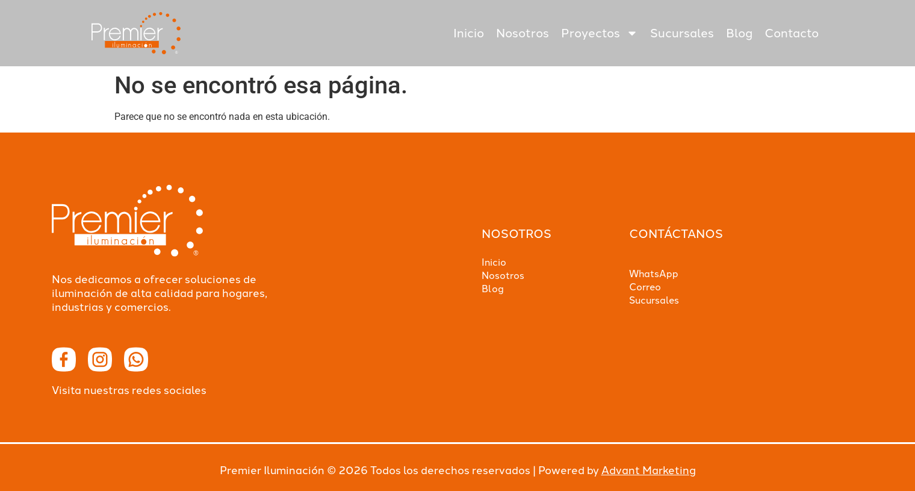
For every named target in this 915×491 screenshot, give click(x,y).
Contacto (792, 33)
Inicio (468, 33)
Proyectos (599, 33)
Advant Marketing (648, 470)
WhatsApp (653, 274)
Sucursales (682, 33)
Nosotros (522, 33)
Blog (739, 33)
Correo (645, 287)
